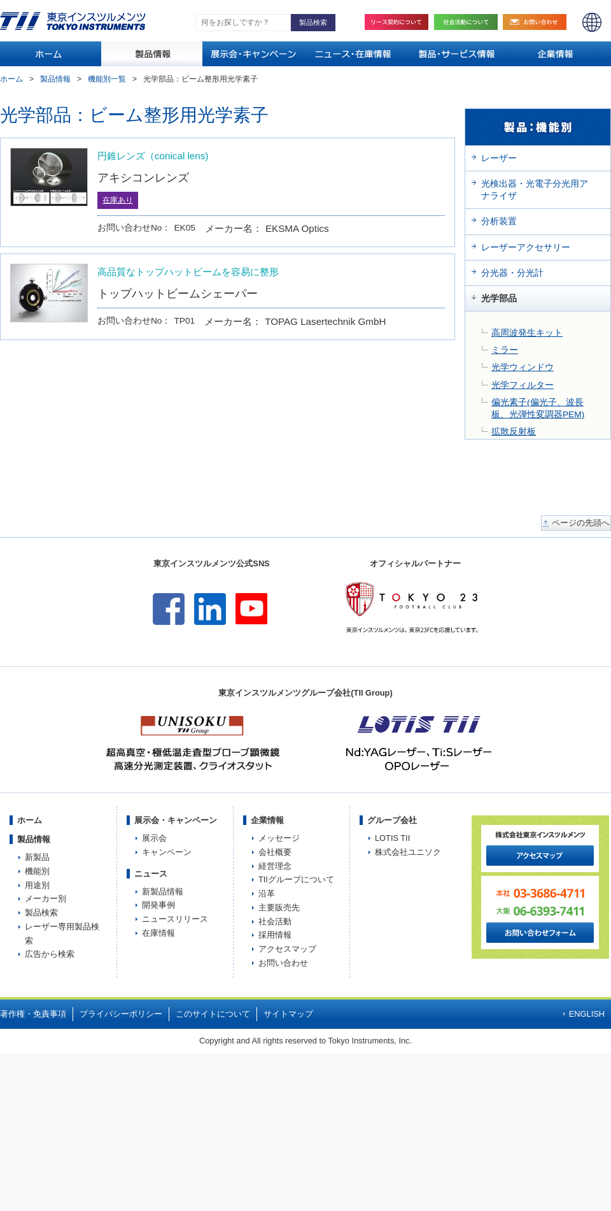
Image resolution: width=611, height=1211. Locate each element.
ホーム (11, 79)
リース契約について (396, 22)
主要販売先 (279, 907)
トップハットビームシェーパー (177, 293)
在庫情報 (158, 933)
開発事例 (158, 905)
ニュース (150, 873)
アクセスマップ (287, 949)
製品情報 (55, 79)
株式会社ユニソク (408, 852)
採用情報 (274, 935)
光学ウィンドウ (522, 367)
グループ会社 (392, 820)
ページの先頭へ (581, 523)
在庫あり (117, 200)
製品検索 (41, 912)
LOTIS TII (392, 838)
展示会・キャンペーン (175, 820)
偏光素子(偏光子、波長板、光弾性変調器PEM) (537, 408)
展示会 (154, 838)
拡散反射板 (513, 431)
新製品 (37, 857)
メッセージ (279, 838)
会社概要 (274, 852)
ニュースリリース (175, 919)
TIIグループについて (296, 879)
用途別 (37, 885)
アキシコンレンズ (143, 177)
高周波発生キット (527, 333)
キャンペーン (167, 852)
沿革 (266, 893)
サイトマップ (288, 1014)
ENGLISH (591, 22)
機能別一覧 (107, 79)
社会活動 (469, 22)
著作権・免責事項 (33, 1014)
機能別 (37, 871)
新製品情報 (162, 891)
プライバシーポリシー (121, 1014)
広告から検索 (49, 954)
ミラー (504, 350)
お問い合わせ (538, 22)
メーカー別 (45, 898)
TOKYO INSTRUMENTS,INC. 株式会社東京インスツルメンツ (72, 21)
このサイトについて (213, 1014)
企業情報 (267, 820)
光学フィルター (522, 385)
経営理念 (274, 866)
